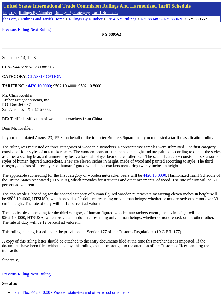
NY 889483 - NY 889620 (162, 19)
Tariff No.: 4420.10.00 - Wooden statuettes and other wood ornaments (71, 292)
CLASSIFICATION (44, 76)
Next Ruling (40, 29)
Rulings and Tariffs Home (42, 19)
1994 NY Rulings (121, 19)
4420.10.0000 (39, 86)
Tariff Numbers (105, 12)
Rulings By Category (72, 12)
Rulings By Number (35, 12)
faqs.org (10, 12)
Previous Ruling (15, 29)
